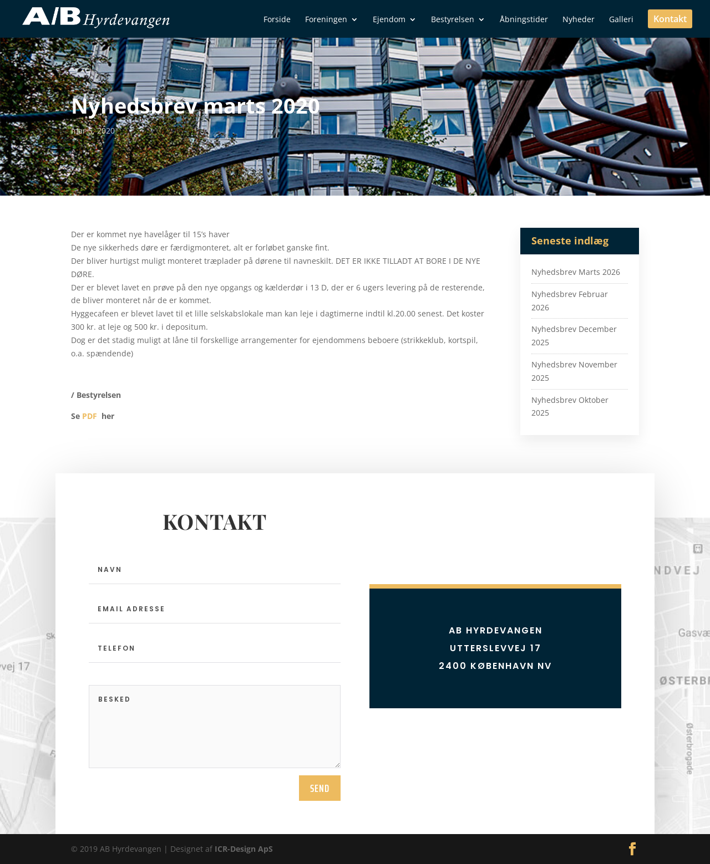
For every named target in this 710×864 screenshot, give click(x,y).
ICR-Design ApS (244, 848)
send (319, 788)
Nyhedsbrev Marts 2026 (575, 272)
